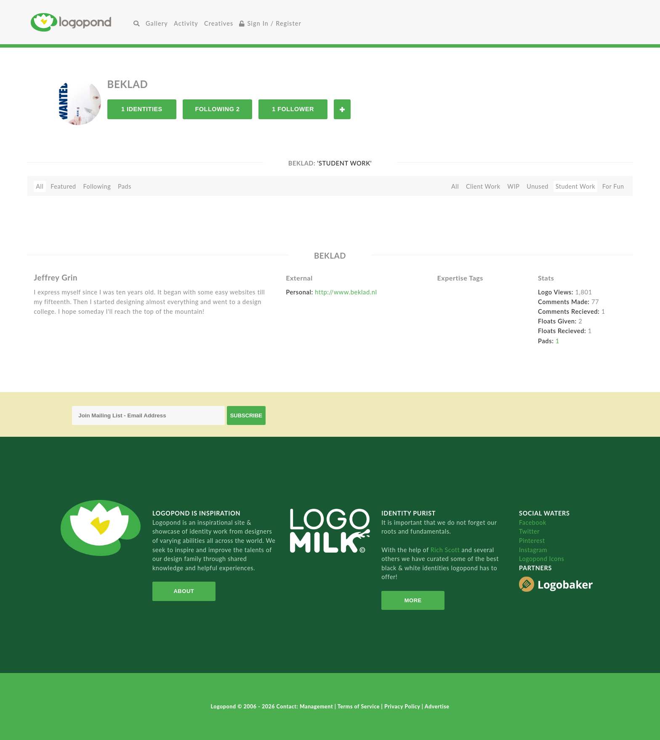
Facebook (532, 522)
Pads (124, 186)
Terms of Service (359, 706)
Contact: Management (306, 706)
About (183, 591)
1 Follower (293, 109)
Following (97, 186)
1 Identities (141, 109)
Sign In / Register (270, 23)
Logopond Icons (541, 558)
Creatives (218, 23)
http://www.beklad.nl (346, 292)
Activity (186, 23)
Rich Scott (446, 549)
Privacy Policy (403, 706)
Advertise (437, 706)
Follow (342, 109)
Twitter (529, 531)
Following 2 (217, 109)
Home (80, 22)
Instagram (533, 549)
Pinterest (532, 540)
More (413, 600)
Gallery (157, 23)
